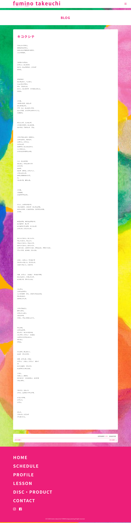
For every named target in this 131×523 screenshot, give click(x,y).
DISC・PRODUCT (33, 492)
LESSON (22, 483)
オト (107, 436)
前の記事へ (18, 440)
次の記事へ (112, 440)
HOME (20, 457)
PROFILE (23, 474)
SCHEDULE (26, 466)
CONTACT (24, 500)
